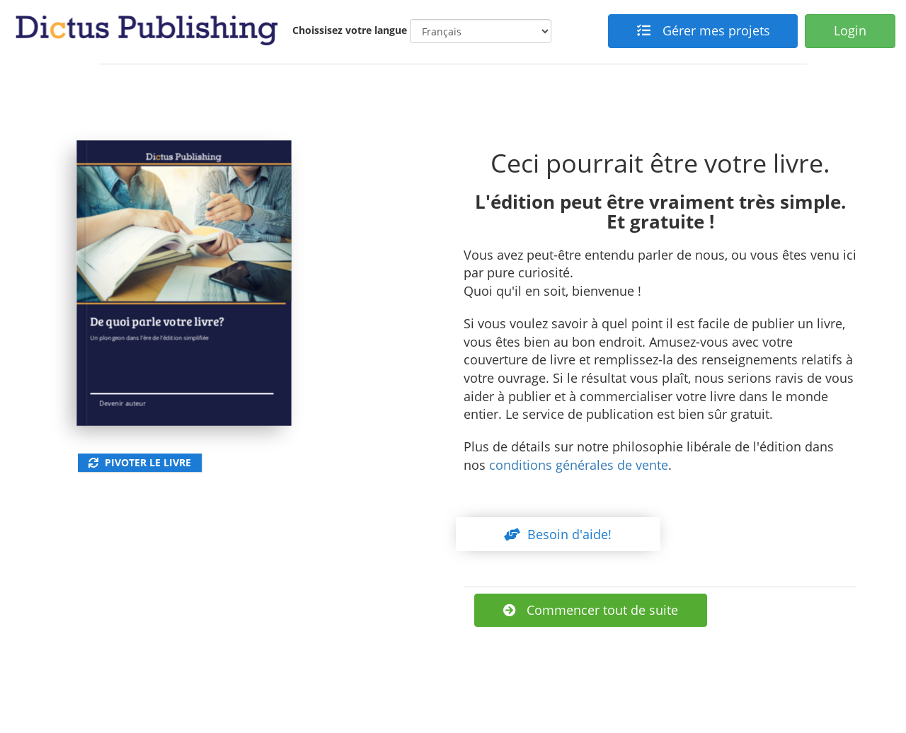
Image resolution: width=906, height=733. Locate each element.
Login (850, 30)
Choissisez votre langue (349, 30)
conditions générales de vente (578, 464)
